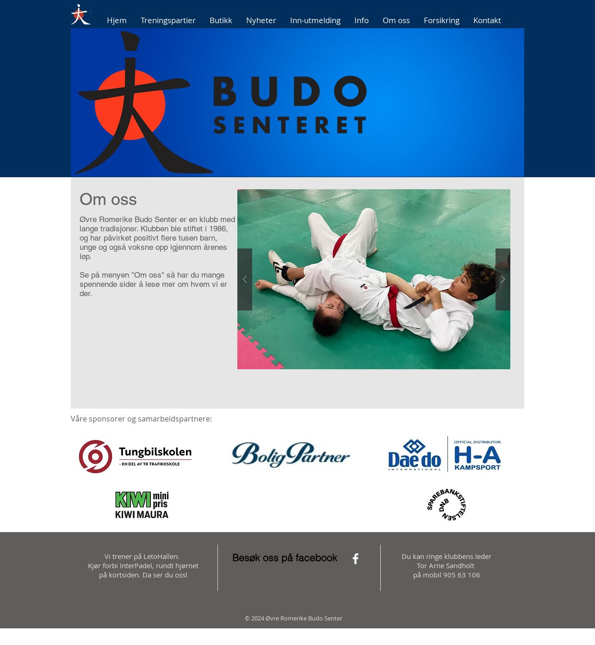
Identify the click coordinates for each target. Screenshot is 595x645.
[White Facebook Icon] (355, 559)
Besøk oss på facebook (284, 558)
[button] (297, 102)
